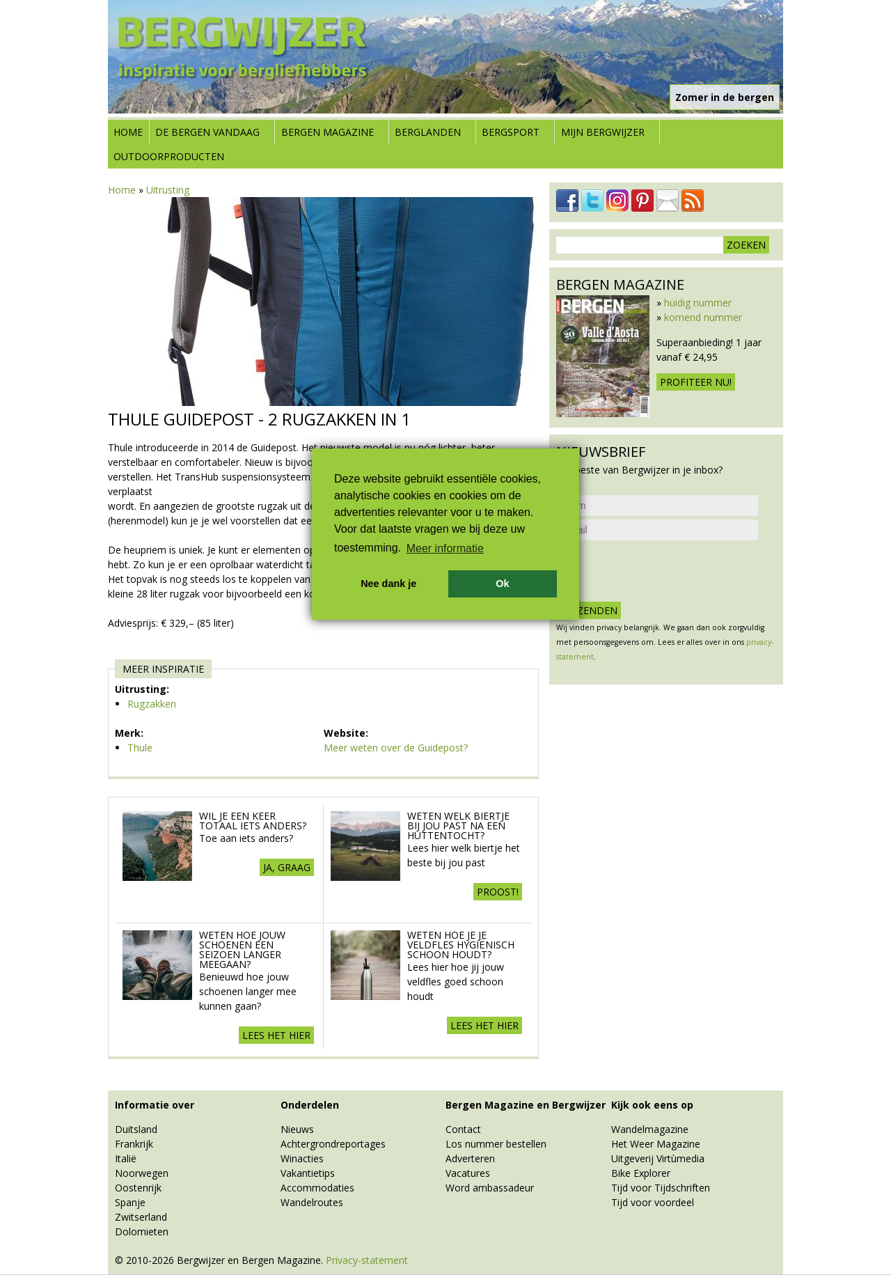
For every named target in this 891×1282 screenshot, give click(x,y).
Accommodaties (317, 1187)
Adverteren (470, 1158)
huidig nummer (698, 302)
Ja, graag (286, 867)
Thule (139, 747)
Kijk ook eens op (652, 1104)
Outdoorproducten (168, 156)
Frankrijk (134, 1143)
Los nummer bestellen (496, 1143)
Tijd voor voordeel (652, 1202)
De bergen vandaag (207, 132)
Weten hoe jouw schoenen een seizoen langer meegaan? (242, 949)
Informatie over (154, 1104)
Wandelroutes (312, 1202)
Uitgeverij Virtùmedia (657, 1158)
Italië (125, 1158)
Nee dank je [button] (388, 583)
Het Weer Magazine (655, 1143)
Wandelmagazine (649, 1129)
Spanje (130, 1202)
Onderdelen (310, 1104)
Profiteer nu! (696, 382)
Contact (463, 1129)
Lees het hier (276, 1035)
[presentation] (662, 571)
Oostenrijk (138, 1187)
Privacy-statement (367, 1260)
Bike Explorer (640, 1173)
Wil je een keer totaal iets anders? (252, 820)
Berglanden (428, 132)
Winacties (302, 1158)
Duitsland (136, 1129)
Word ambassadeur (490, 1187)
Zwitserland (141, 1217)
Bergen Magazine (327, 132)
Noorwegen (141, 1173)
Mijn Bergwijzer (603, 132)
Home (128, 132)
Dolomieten (141, 1231)
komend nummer (703, 317)
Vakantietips (308, 1173)
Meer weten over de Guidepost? (396, 747)
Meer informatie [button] (445, 548)
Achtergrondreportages (333, 1143)
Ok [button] (502, 583)
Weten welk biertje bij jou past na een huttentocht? (458, 825)
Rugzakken (151, 703)
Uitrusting (167, 189)
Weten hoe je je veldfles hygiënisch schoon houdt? (460, 944)
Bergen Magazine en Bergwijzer (526, 1104)
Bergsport (510, 132)
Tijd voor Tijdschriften (660, 1187)
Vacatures (468, 1173)
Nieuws (297, 1129)
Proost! (498, 891)
